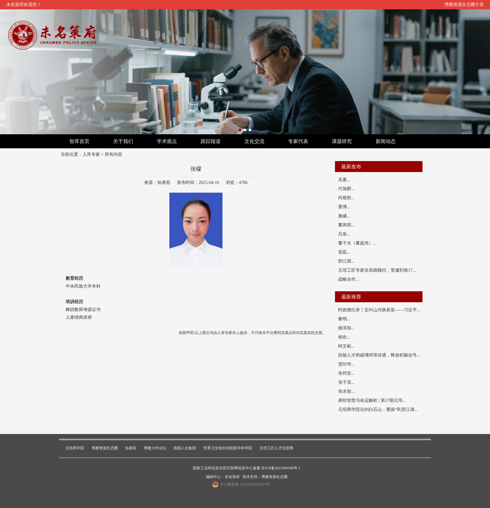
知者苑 (130, 448)
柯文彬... (346, 346)
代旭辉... (346, 188)
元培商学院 (74, 448)
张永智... (346, 391)
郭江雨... (346, 261)
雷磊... (344, 252)
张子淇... (346, 382)
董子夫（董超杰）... (357, 243)
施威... (344, 216)
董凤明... (346, 225)
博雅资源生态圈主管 (464, 4)
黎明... (344, 319)
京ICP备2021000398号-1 (280, 468)
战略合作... (348, 279)
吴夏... (344, 179)
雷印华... (346, 364)
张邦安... (346, 373)
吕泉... (344, 234)
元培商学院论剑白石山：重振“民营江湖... (378, 409)
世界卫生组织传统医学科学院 (227, 448)
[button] (240, 130)
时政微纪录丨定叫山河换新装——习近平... (379, 310)
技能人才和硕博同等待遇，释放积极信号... (379, 355)
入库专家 (91, 154)
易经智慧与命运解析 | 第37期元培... (372, 400)
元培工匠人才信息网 (276, 448)
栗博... (344, 207)
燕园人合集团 (184, 448)
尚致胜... (346, 197)
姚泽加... (346, 328)
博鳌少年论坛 (155, 448)
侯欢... (344, 337)
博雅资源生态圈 (105, 448)
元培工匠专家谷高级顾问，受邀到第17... (377, 270)
